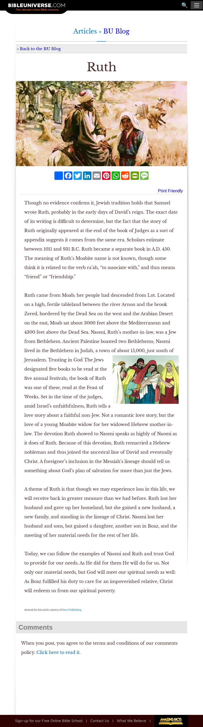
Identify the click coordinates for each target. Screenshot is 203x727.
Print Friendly (170, 191)
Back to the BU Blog (40, 48)
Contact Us (99, 720)
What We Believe (131, 720)
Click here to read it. (58, 652)
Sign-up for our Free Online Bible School (48, 720)
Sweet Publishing (71, 610)
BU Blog (116, 31)
